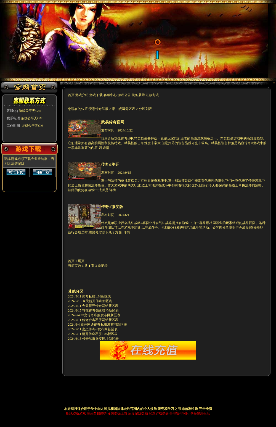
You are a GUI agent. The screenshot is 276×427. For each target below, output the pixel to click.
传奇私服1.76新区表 (96, 296)
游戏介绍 (82, 95)
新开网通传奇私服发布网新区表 (104, 324)
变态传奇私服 (99, 109)
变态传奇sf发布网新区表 (100, 329)
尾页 (81, 261)
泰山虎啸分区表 (123, 109)
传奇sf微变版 (112, 206)
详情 (106, 148)
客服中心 (110, 95)
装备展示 (138, 95)
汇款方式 (152, 95)
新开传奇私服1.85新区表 (100, 334)
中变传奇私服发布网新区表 (100, 315)
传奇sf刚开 (110, 164)
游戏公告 (124, 95)
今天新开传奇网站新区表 (100, 306)
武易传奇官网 (112, 122)
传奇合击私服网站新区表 (100, 320)
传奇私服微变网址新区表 (100, 339)
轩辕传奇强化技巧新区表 (100, 310)
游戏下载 (96, 95)
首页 (71, 95)
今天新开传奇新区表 (97, 301)
